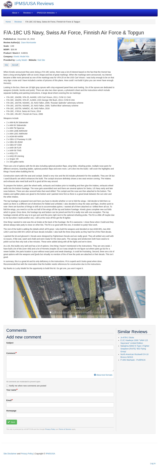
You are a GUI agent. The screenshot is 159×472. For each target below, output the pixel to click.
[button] (23, 297)
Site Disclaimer (10, 454)
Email (8, 400)
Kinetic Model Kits (21, 56)
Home (8, 22)
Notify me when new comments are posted (26, 386)
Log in (152, 463)
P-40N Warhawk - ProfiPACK (133, 360)
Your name (11, 390)
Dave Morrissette (28, 42)
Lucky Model (21, 60)
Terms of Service (65, 429)
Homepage (11, 411)
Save (11, 422)
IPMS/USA (50, 454)
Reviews (18, 22)
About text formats (103, 375)
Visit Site (41, 60)
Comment (10, 353)
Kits (6, 65)
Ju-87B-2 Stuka (127, 337)
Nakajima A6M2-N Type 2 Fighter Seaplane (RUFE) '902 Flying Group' (134, 349)
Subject (9, 343)
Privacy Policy (50, 429)
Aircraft (15, 65)
